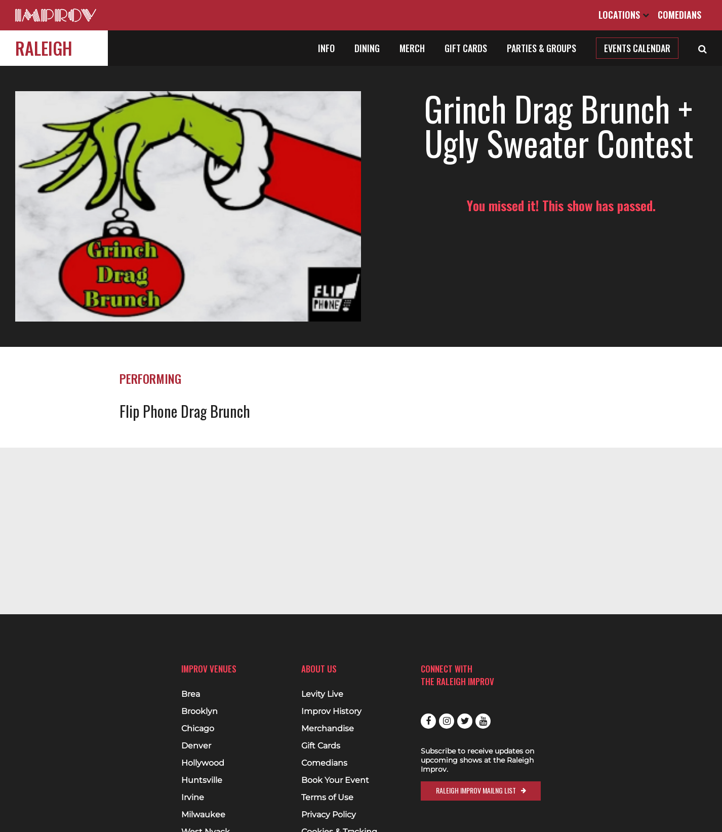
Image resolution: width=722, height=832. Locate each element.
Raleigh (43, 48)
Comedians (679, 14)
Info (326, 48)
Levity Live (322, 694)
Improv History (331, 711)
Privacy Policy (328, 815)
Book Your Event (335, 780)
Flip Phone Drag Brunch (184, 411)
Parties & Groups (541, 48)
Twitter (464, 721)
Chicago (197, 729)
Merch (412, 48)
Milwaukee (203, 815)
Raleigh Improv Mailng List (476, 790)
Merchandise (327, 729)
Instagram (446, 721)
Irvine (192, 798)
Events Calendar (637, 48)
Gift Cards (466, 48)
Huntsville (201, 780)
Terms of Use (327, 798)
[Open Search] (702, 48)
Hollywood (202, 763)
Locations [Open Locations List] (623, 14)
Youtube (483, 721)
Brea (190, 694)
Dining (367, 48)
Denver (196, 746)
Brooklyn (199, 711)
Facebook (428, 721)
